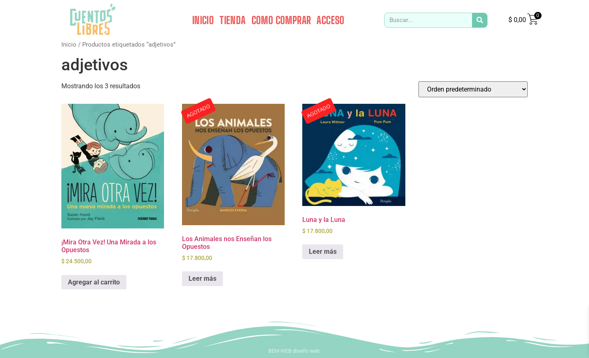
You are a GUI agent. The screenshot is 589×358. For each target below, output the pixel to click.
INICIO (203, 20)
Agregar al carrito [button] (94, 282)
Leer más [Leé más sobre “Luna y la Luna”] (323, 251)
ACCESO (330, 20)
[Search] (479, 20)
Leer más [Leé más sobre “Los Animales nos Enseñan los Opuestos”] (202, 278)
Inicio (68, 44)
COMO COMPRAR (281, 20)
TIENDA (232, 20)
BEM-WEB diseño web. (294, 351)
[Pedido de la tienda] (473, 89)
